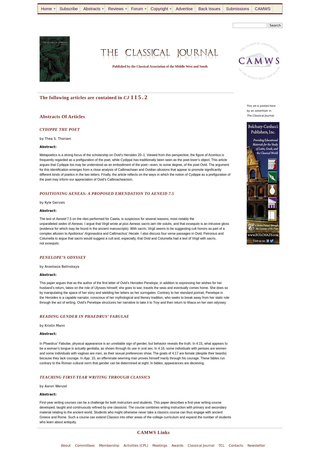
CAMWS (263, 9)
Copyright (159, 9)
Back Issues (209, 9)
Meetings (159, 445)
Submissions (237, 9)
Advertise (184, 9)
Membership (109, 445)
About (66, 445)
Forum (137, 9)
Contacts (236, 445)
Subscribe (69, 9)
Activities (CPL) (135, 445)
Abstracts (91, 9)
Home (46, 9)
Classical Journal (201, 445)
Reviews (115, 9)
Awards (177, 445)
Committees (85, 445)
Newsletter (256, 445)
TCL (221, 445)
